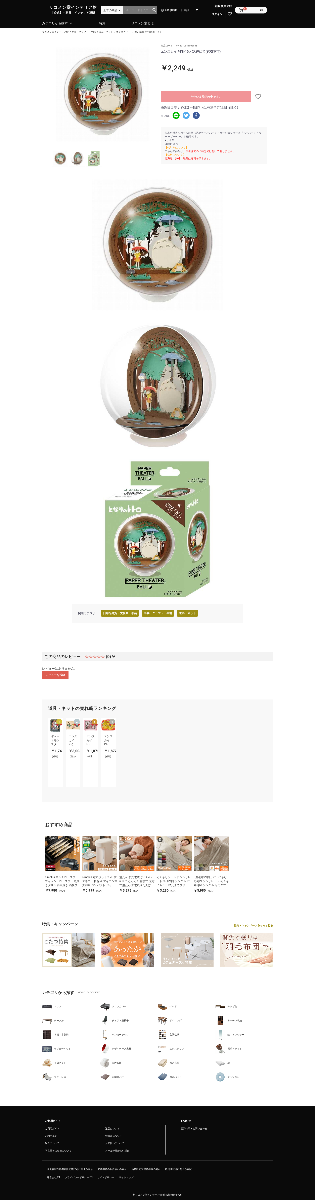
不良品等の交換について (58, 1150)
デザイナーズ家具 (115, 1048)
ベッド (167, 1006)
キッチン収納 (228, 1020)
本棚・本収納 (55, 1034)
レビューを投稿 (55, 674)
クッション (227, 1076)
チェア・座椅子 (114, 1020)
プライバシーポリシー (78, 1176)
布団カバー (112, 1076)
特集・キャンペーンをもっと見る (253, 924)
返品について (112, 1128)
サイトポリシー (105, 1176)
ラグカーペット (56, 1048)
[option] (102, 93)
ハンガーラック (114, 1034)
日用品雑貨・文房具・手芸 (120, 612)
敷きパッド (170, 1076)
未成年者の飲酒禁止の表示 (112, 1168)
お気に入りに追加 (259, 96)
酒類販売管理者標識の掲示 (145, 1168)
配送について (52, 1142)
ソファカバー (113, 1006)
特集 (102, 23)
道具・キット (187, 612)
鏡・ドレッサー (229, 1034)
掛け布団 (111, 1062)
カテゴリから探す (55, 23)
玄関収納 (168, 1034)
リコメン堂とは (142, 23)
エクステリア (171, 1048)
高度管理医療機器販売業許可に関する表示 (70, 1168)
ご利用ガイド (52, 1128)
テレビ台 (226, 1006)
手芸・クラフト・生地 (158, 612)
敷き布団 (168, 1062)
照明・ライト (228, 1048)
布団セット (54, 1062)
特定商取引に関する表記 (178, 1168)
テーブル (53, 1020)
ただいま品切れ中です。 (205, 96)
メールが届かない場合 (117, 1150)
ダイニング (170, 1020)
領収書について (113, 1135)
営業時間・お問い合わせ (194, 1128)
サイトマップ (126, 1176)
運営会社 (53, 1176)
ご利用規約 (51, 1135)
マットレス (54, 1076)
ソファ (51, 1006)
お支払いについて (115, 1142)
